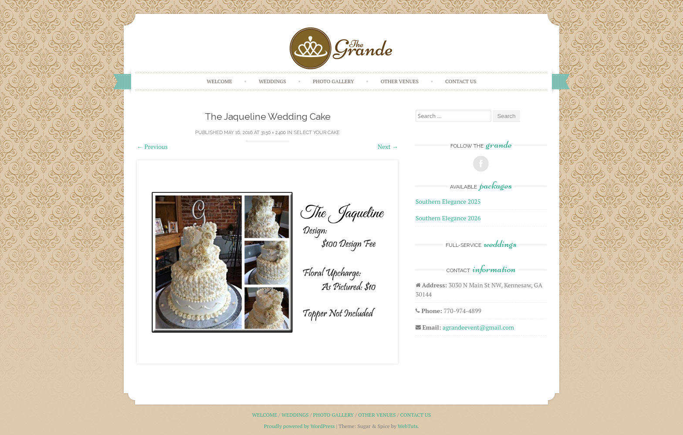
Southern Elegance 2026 (448, 218)
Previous (152, 146)
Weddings (272, 81)
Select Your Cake (317, 132)
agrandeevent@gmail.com (478, 327)
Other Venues (400, 81)
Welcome (219, 81)
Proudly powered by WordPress (299, 426)
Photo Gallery (333, 81)
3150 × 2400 (273, 132)
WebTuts (408, 426)
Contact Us (460, 81)
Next (388, 146)
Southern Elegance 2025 (448, 201)
